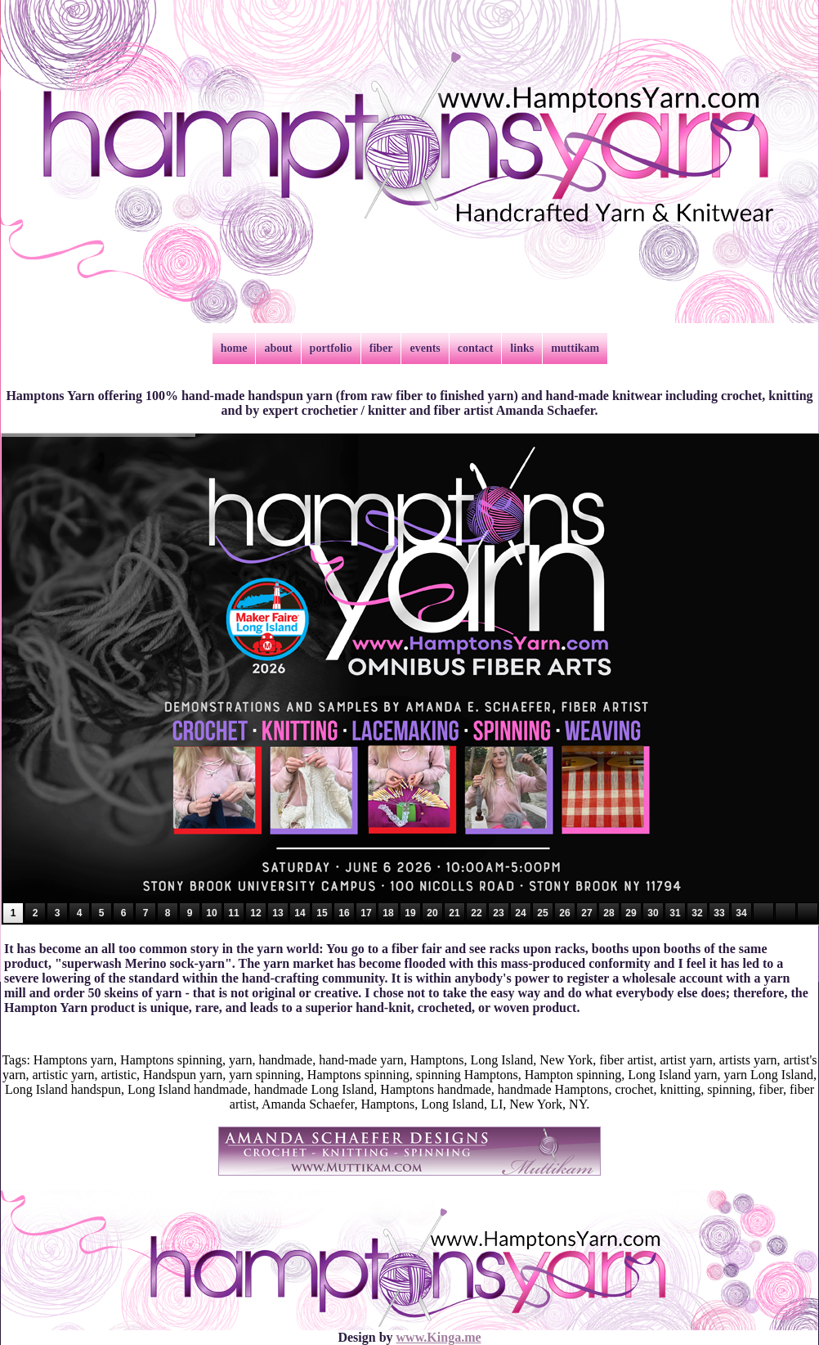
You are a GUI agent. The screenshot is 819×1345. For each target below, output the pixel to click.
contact (476, 348)
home (234, 348)
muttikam (575, 348)
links (522, 348)
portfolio (331, 348)
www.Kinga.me (438, 1337)
